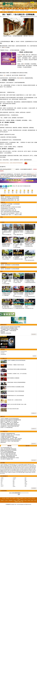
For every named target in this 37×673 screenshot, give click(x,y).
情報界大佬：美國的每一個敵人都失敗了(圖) (8, 467)
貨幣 (30, 481)
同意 (32, 2)
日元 (2, 482)
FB (17, 481)
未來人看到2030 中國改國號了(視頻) (7, 472)
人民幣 (32, 481)
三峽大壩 (4, 479)
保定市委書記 (7, 248)
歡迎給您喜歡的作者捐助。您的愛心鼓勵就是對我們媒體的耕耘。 (11, 176)
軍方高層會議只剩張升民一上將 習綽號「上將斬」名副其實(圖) (11, 452)
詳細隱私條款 (25, 2)
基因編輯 (1, 483)
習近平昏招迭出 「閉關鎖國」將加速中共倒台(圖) (15, 378)
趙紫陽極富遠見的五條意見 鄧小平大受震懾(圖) (8, 463)
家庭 (29, 199)
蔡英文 (18, 482)
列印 (30, 16)
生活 (30, 8)
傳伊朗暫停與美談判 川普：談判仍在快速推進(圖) (15, 409)
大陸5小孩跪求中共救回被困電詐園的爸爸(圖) (8, 466)
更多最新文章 (34, 442)
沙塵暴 (20, 248)
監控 (21, 321)
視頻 (2, 285)
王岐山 (35, 479)
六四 (17, 479)
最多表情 (27, 459)
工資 (26, 310)
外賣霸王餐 (16, 272)
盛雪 (13, 496)
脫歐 (22, 481)
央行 (24, 481)
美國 (12, 8)
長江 (9, 479)
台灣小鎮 (4, 297)
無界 (22, 515)
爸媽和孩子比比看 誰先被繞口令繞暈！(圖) (8, 223)
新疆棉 (7, 479)
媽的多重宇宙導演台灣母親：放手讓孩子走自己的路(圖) (11, 220)
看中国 (8, 4)
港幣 (4, 482)
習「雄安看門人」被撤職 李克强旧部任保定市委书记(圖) (7, 245)
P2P (33, 482)
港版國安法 (15, 479)
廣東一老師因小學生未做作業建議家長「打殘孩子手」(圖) (11, 226)
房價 (25, 482)
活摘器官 (17, 483)
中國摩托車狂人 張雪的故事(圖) (6, 346)
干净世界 (6, 514)
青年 (7, 259)
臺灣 (28, 273)
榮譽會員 (33, 187)
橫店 (4, 321)
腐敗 (32, 480)
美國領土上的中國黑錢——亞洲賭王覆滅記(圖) (8, 344)
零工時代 (33, 310)
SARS (35, 483)
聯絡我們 (7, 511)
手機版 (21, 16)
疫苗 (21, 479)
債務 (26, 481)
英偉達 (23, 321)
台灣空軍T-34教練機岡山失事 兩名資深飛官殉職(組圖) (10, 432)
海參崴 (14, 482)
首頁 (3, 8)
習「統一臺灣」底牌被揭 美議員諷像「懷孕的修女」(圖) (30, 271)
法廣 (13, 481)
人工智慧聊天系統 (17, 321)
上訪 (10, 483)
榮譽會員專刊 (4, 338)
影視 (9, 321)
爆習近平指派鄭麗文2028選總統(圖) (13, 391)
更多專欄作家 (34, 501)
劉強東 (22, 482)
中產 (12, 482)
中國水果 (7, 272)
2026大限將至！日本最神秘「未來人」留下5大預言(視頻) (18, 307)
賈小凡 (2, 492)
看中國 (3, 481)
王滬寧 (15, 480)
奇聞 (33, 8)
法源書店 (14, 514)
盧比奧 (13, 478)
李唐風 (26, 495)
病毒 (14, 478)
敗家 (4, 52)
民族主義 (31, 273)
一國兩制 (5, 481)
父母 (21, 59)
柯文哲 (23, 479)
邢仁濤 (2, 498)
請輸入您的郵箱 (12, 506)
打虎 (35, 480)
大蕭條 (28, 310)
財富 (11, 482)
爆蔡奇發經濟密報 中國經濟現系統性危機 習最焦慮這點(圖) (10, 453)
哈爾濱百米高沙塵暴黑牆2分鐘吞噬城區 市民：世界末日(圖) (18, 245)
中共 (29, 479)
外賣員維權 (22, 272)
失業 (30, 310)
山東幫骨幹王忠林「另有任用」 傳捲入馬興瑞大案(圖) (10, 454)
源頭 (28, 199)
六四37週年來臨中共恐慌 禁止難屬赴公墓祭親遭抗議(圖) (16, 382)
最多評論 (9, 459)
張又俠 (33, 478)
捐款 (11, 511)
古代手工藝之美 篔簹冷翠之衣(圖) (13, 422)
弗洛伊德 (25, 479)
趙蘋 (25, 496)
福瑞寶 (32, 514)
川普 (8, 478)
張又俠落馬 (2, 366)
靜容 (13, 497)
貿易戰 (29, 478)
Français (29, 511)
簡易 (25, 491)
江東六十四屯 (21, 483)
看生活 (5, 12)
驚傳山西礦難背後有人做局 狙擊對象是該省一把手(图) (10, 471)
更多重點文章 (34, 426)
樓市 (8, 482)
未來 (32, 321)
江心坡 (33, 483)
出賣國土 (1, 479)
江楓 (25, 498)
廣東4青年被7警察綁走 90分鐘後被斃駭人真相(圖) (9, 341)
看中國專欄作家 (4, 489)
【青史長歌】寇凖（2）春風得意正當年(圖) (14, 413)
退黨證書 (22, 514)
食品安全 (4, 272)
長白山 (28, 483)
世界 (24, 8)
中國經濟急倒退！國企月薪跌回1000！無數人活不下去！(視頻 (29, 307)
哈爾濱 (18, 248)
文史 (27, 8)
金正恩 (33, 479)
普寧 (5, 259)
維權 (6, 483)
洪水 (10, 479)
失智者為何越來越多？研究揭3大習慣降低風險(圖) (15, 404)
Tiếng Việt (33, 511)
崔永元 (19, 480)
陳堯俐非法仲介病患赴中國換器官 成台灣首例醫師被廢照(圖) (11, 433)
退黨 (19, 479)
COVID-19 (16, 478)
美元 (29, 481)
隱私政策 (21, 511)
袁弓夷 (12, 479)
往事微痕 (8, 481)
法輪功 (12, 483)
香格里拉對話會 (28, 296)
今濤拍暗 (14, 491)
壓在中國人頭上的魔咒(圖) (5, 219)
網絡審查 (14, 483)
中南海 (22, 480)
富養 (4, 84)
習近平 (27, 273)
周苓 (2, 495)
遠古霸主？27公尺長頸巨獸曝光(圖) (7, 441)
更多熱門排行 (34, 457)
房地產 (6, 482)
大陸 (6, 8)
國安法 (26, 478)
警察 (8, 259)
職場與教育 (10, 12)
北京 (20, 482)
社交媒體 (15, 481)
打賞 (26, 16)
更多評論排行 (34, 473)
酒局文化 (6, 321)
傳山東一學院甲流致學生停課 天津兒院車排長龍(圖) (10, 225)
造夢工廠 (11, 321)
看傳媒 (29, 514)
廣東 (3, 259)
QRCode (13, 199)
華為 (30, 479)
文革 (2, 487)
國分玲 (29, 321)
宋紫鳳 (2, 491)
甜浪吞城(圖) (3, 345)
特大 (32, 16)
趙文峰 (11, 248)
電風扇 (28, 259)
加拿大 (21, 481)
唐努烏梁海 (25, 483)
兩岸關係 (7, 297)
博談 (18, 8)
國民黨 (23, 478)
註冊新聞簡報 (4, 504)
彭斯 (7, 480)
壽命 (1, 487)
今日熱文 (3, 235)
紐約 (21, 8)
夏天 (30, 259)
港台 (15, 8)
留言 (28, 16)
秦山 (2, 497)
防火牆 (4, 483)
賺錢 (20, 87)
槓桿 (27, 481)
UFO (27, 479)
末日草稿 (15, 310)
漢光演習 (20, 478)
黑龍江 (15, 248)
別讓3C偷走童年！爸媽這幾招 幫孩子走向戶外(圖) (10, 212)
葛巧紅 (4, 248)
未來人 (20, 310)
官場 (9, 8)
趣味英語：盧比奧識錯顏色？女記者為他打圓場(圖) (10, 210)
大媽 (24, 482)
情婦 (30, 480)
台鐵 (24, 478)
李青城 (26, 497)
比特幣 (35, 481)
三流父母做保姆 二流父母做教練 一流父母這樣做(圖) (10, 217)
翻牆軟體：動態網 (18, 515)
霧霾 (34, 482)
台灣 (16, 482)
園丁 (2, 496)
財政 (9, 482)
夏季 (32, 259)
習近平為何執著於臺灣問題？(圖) (6, 461)
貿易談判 (10, 480)
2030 (26, 321)
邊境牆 (5, 480)
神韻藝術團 (10, 514)
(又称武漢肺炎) (5, 478)
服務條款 (18, 511)
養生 (4, 487)
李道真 (14, 492)
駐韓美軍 (32, 296)
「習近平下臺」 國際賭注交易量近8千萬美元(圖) (9, 468)
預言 (18, 310)
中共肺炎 (1, 478)
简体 (24, 16)
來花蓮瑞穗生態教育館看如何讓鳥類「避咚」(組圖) (10, 213)
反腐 (33, 480)
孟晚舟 (1, 480)
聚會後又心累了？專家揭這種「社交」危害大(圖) (9, 434)
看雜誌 (18, 514)
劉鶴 (13, 480)
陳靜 (13, 495)
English (25, 511)
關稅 (3, 480)
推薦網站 (2, 514)
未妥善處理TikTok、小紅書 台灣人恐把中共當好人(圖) (10, 439)
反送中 (27, 480)
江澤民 (17, 480)
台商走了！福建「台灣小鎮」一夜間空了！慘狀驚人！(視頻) (17, 258)
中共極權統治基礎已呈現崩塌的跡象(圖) (7, 449)
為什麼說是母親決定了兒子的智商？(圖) (8, 222)
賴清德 (10, 478)
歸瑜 (25, 492)
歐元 (1, 482)
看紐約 (25, 514)
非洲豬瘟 (29, 482)
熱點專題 (3, 363)
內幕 (23, 480)
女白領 (19, 272)
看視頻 (35, 514)
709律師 (8, 483)
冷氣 (26, 259)
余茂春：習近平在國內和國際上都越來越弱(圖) (8, 462)
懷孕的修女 (34, 273)
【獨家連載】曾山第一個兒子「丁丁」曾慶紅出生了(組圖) (11, 228)
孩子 (24, 68)
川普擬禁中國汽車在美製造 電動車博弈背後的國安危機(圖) (10, 340)
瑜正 (13, 498)
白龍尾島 (30, 483)
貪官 (29, 480)
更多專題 (34, 369)
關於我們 (14, 511)
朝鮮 (19, 481)
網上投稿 (3, 511)
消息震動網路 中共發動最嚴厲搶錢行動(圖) (8, 447)
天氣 (22, 248)
